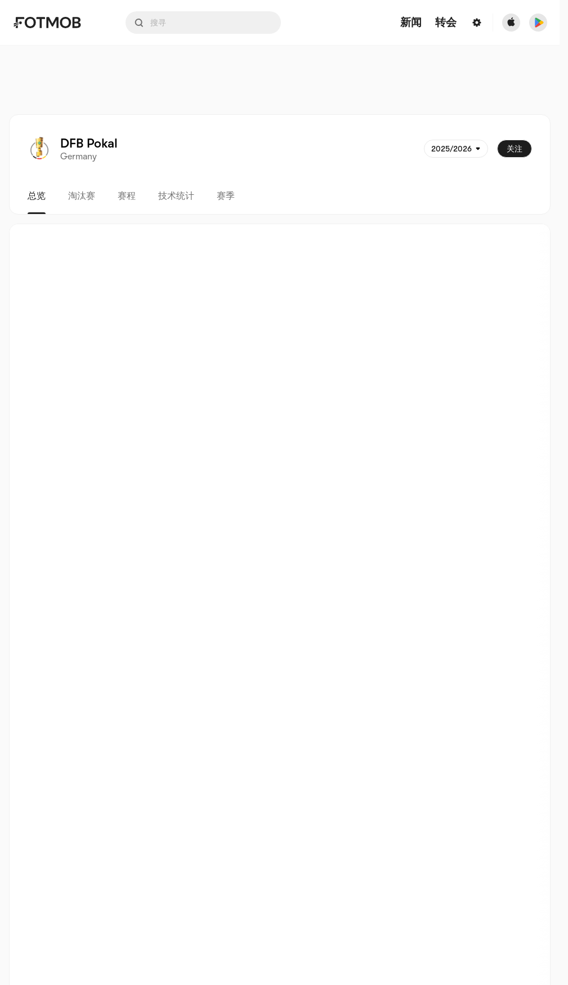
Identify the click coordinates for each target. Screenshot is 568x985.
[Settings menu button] (477, 22)
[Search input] (203, 22)
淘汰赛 (81, 196)
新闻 (411, 22)
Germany (78, 156)
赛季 (226, 196)
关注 (514, 148)
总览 (37, 196)
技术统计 (176, 196)
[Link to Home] (55, 22)
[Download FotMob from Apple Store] (511, 23)
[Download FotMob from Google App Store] (538, 23)
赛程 (127, 196)
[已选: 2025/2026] (456, 149)
